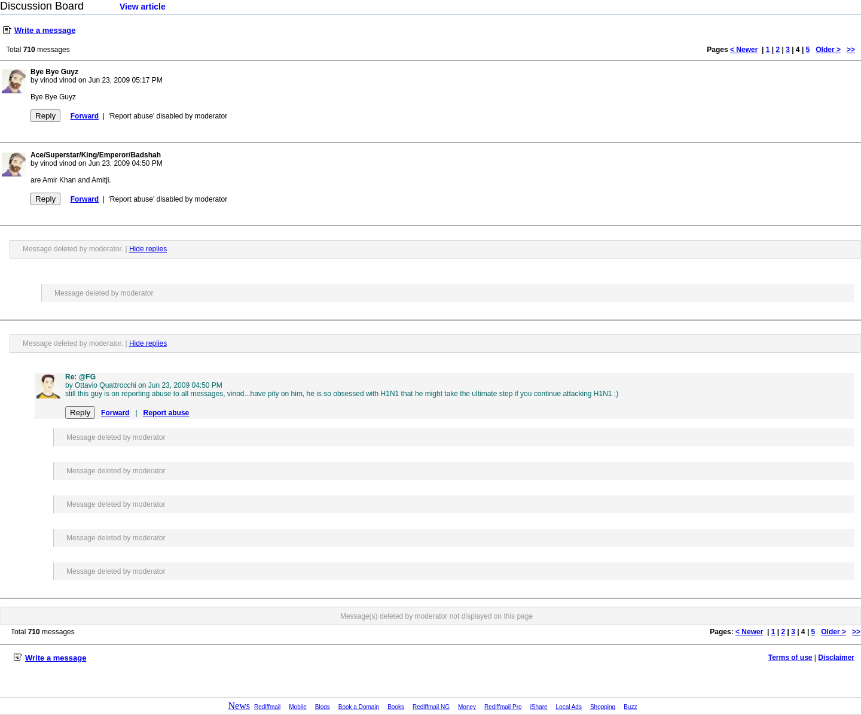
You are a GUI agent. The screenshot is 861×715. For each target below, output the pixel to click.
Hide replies (148, 249)
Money (467, 707)
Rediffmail (267, 707)
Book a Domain (358, 707)
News (239, 706)
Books (395, 707)
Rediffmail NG (431, 707)
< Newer (744, 49)
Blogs (322, 707)
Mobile (297, 707)
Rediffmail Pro (503, 707)
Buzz (630, 707)
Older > (828, 49)
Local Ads (569, 707)
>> (851, 49)
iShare (539, 707)
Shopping (602, 707)
